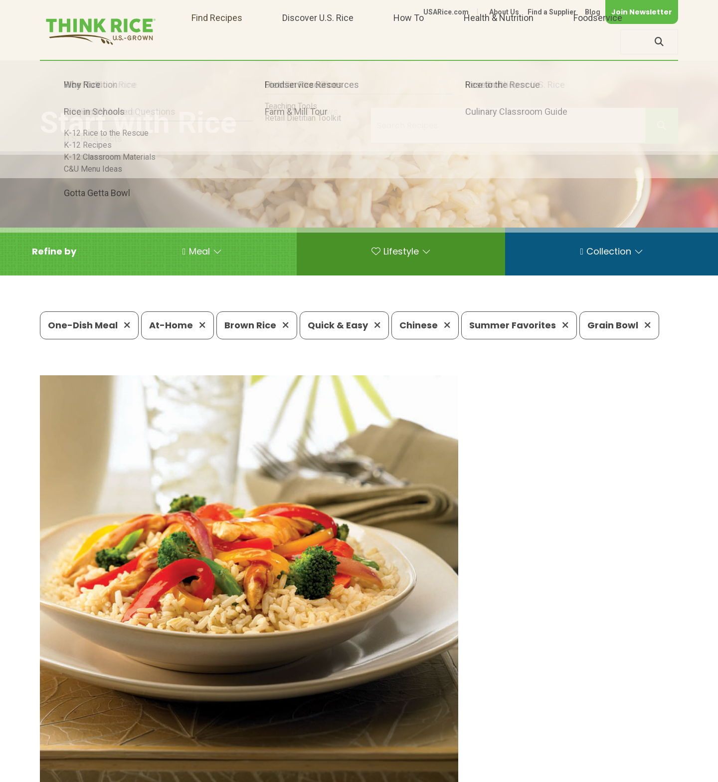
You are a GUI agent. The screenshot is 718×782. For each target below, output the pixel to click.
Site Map (599, 770)
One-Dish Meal (89, 325)
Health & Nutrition (499, 41)
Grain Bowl (619, 325)
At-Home (177, 325)
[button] (54, 252)
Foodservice (597, 41)
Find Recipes (216, 41)
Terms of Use (650, 770)
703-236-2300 (198, 740)
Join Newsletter (641, 12)
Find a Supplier (552, 12)
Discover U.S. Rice (318, 41)
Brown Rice (256, 325)
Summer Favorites (519, 325)
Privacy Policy (546, 770)
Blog (592, 12)
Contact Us (490, 770)
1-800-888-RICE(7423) (291, 740)
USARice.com (446, 12)
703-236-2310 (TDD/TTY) (406, 740)
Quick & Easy (344, 325)
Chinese (425, 325)
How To (408, 41)
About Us (504, 12)
